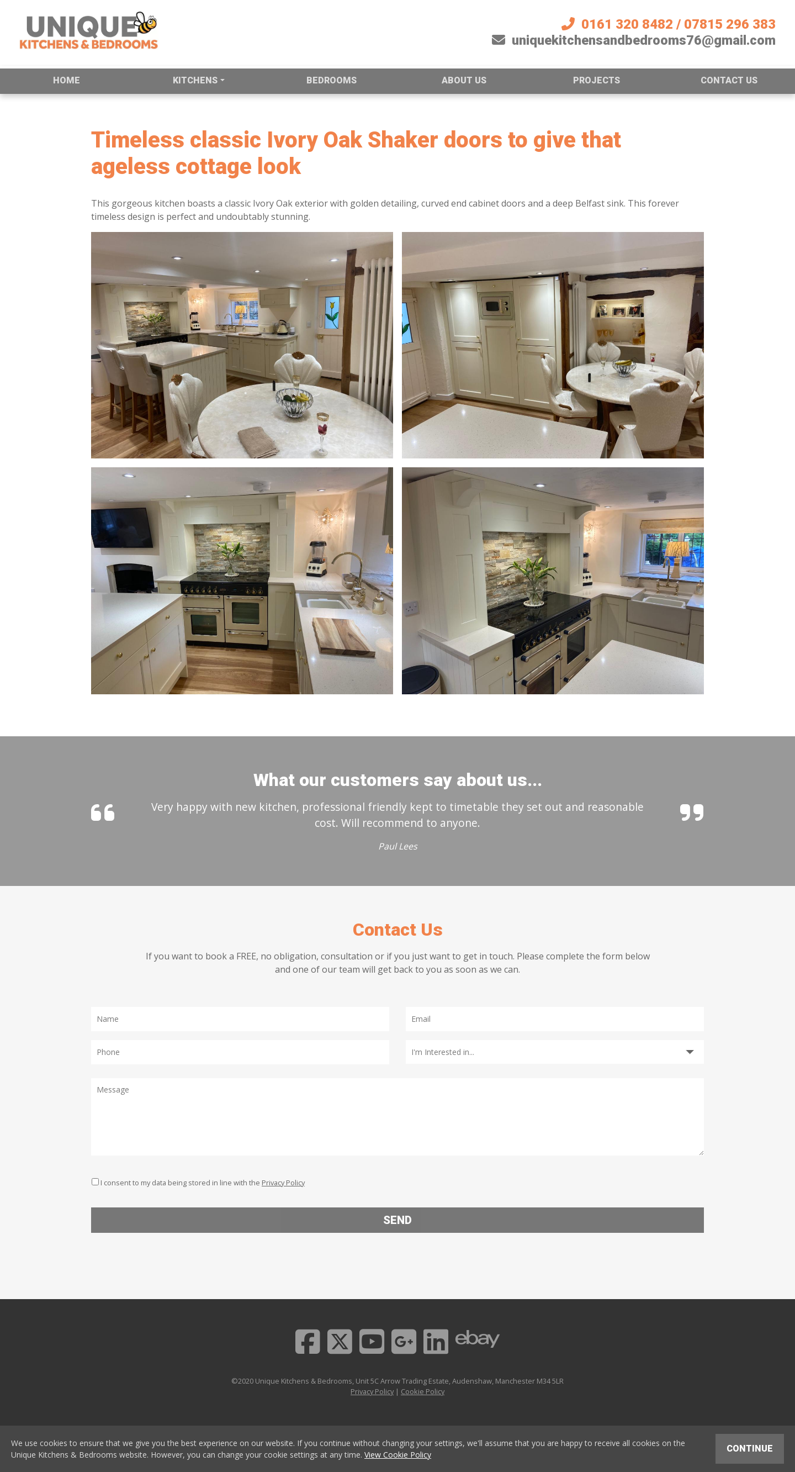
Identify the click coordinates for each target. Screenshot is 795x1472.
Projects (596, 80)
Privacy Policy (283, 1183)
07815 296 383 (730, 24)
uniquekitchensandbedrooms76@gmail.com (634, 40)
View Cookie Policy (397, 1454)
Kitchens (195, 80)
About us (464, 80)
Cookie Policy (422, 1391)
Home (66, 80)
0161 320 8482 (627, 24)
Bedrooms (331, 80)
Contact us (729, 80)
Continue (750, 1448)
